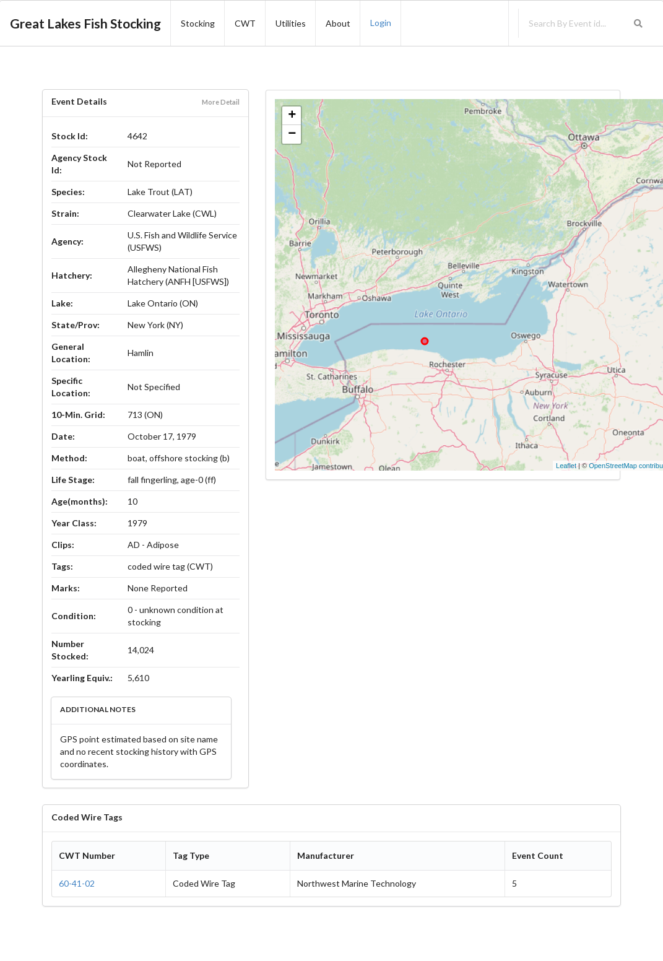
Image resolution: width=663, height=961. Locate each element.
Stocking (198, 23)
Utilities (290, 23)
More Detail (221, 102)
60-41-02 (77, 883)
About (338, 23)
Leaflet (566, 465)
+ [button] (292, 116)
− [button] (292, 134)
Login (380, 22)
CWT (245, 23)
